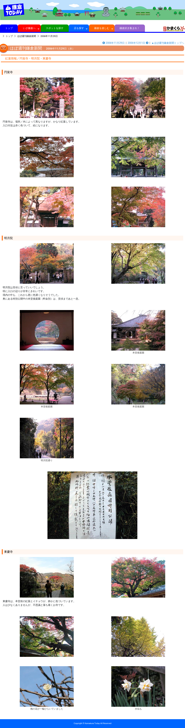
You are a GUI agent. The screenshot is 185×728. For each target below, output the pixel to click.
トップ (8, 28)
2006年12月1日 (138, 42)
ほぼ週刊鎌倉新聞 (26, 36)
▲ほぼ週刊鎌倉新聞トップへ (167, 42)
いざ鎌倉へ (29, 28)
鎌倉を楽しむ (102, 28)
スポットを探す (54, 28)
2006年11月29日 (49, 36)
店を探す (78, 28)
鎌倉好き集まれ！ (129, 28)
